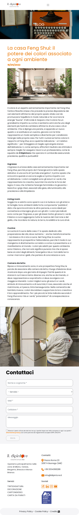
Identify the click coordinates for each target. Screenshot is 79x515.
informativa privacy (13, 433)
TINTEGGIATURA (15, 486)
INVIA (12, 438)
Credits (55, 511)
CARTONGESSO (15, 492)
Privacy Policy (26, 511)
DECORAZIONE (14, 489)
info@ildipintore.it (51, 475)
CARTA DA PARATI (16, 495)
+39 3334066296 (50, 469)
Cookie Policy (41, 511)
